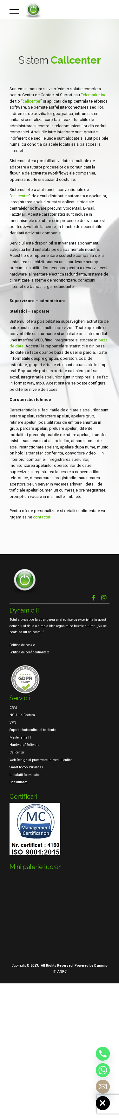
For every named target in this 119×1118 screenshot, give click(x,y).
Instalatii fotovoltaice (25, 775)
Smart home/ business (26, 767)
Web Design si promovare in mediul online (41, 760)
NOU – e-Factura (22, 715)
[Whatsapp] (103, 1070)
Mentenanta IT (20, 737)
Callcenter (17, 752)
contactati (42, 517)
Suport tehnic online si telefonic (33, 730)
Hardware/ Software (24, 745)
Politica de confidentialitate (29, 652)
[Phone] (103, 1054)
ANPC (62, 971)
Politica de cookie (22, 645)
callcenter (31, 101)
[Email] (103, 1087)
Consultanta (19, 782)
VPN (13, 723)
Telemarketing (94, 94)
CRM (13, 708)
